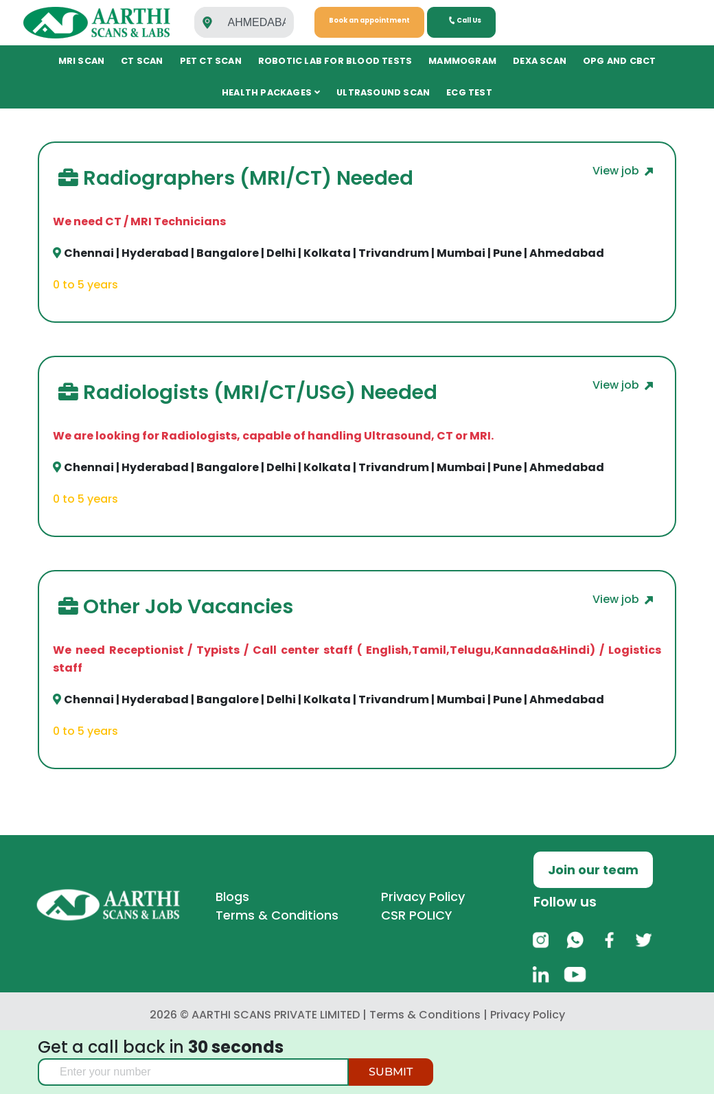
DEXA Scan (539, 61)
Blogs (232, 896)
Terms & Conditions (277, 915)
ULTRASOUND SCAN (383, 92)
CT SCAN (142, 61)
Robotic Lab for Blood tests (335, 61)
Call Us (464, 20)
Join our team (593, 869)
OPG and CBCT (619, 61)
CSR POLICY (416, 915)
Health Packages (267, 92)
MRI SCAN (81, 61)
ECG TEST (469, 92)
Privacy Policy (423, 896)
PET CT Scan (211, 61)
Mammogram (462, 61)
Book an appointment (369, 20)
